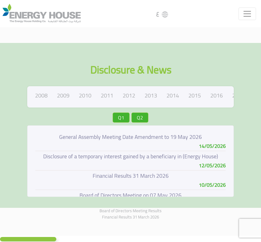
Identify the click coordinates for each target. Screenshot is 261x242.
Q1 (121, 117)
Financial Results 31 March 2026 (130, 217)
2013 (151, 95)
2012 (129, 95)
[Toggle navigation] (247, 14)
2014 (172, 95)
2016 (216, 95)
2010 (85, 95)
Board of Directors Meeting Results (130, 210)
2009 (63, 95)
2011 (107, 95)
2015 (194, 95)
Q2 (140, 117)
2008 (41, 95)
